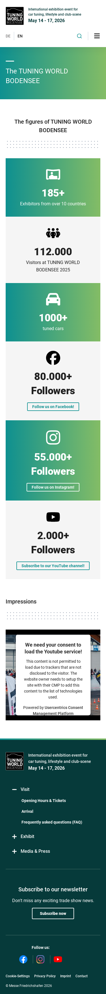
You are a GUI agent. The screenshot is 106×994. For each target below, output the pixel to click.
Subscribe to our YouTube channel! (53, 566)
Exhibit (22, 837)
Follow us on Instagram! (53, 487)
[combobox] (79, 36)
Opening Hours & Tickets (43, 800)
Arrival (27, 811)
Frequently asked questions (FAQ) (51, 822)
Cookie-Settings (18, 976)
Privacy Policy (45, 976)
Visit (20, 790)
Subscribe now (53, 913)
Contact (81, 976)
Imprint (65, 976)
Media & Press (30, 851)
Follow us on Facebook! (53, 406)
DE (8, 36)
